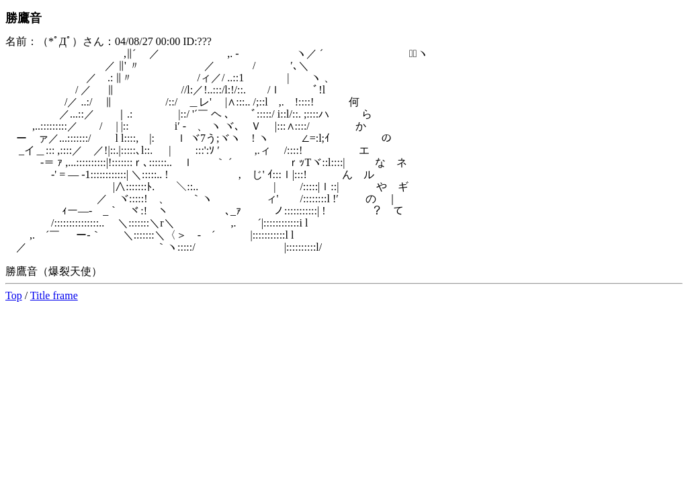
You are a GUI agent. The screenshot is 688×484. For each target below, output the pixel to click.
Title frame (54, 295)
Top (13, 295)
